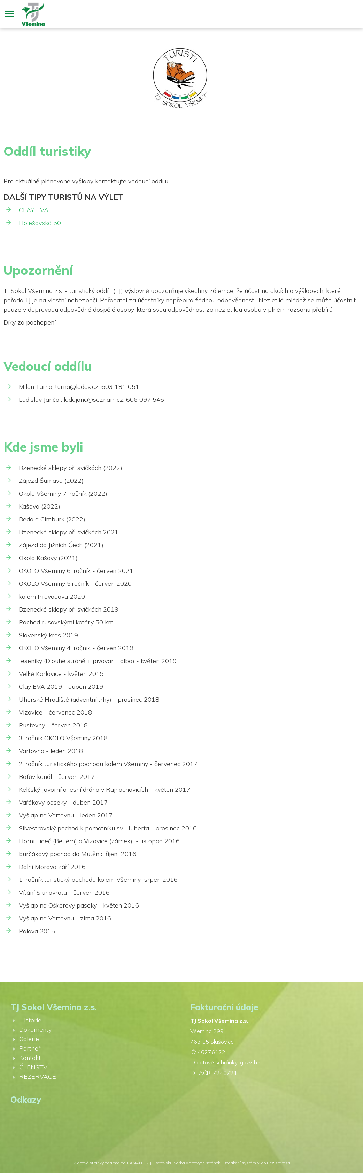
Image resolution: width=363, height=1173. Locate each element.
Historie (30, 1020)
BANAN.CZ (138, 1162)
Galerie (29, 1039)
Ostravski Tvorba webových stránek (186, 1162)
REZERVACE (37, 1076)
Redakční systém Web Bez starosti (256, 1162)
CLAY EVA (33, 210)
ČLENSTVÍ (34, 1067)
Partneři (30, 1048)
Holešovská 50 (40, 223)
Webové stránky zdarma (96, 1162)
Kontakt (30, 1058)
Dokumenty (35, 1030)
